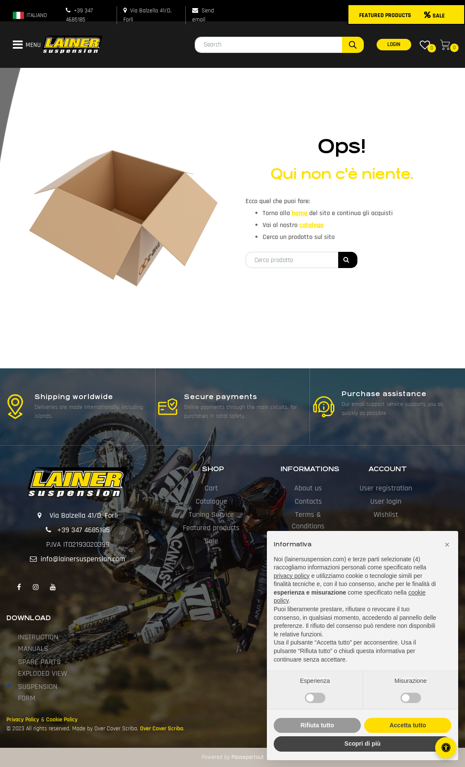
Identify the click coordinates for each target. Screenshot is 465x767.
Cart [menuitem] (211, 488)
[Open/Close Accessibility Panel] (445, 747)
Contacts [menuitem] (308, 501)
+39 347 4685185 (83, 530)
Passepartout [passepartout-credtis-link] (247, 757)
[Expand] (9, 685)
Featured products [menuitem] (211, 528)
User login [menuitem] (385, 501)
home (300, 213)
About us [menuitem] (308, 488)
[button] (353, 45)
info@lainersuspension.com (83, 559)
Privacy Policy (22, 719)
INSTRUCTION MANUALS (38, 642)
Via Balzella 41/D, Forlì (84, 515)
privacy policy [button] (292, 575)
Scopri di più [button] (363, 743)
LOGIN (394, 44)
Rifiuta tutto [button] (317, 725)
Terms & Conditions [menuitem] (308, 520)
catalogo (311, 225)
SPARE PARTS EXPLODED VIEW (42, 667)
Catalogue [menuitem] (211, 501)
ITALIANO (29, 15)
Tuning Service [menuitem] (211, 514)
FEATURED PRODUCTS (385, 15)
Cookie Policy (62, 719)
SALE (434, 16)
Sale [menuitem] (211, 541)
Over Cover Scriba (161, 728)
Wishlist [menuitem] (386, 514)
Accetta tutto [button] (407, 725)
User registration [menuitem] (386, 488)
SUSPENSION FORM (37, 692)
